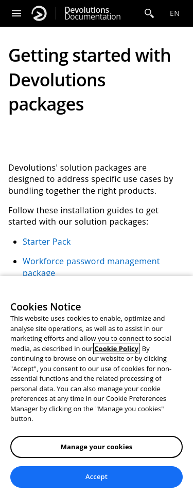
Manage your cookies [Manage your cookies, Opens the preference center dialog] (97, 446)
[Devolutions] (39, 13)
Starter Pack (47, 241)
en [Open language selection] (175, 13)
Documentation (92, 13)
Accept (96, 476)
